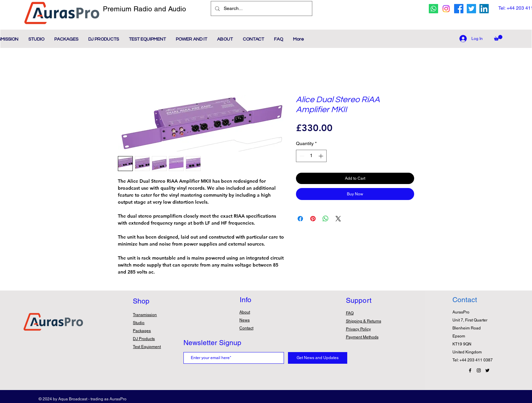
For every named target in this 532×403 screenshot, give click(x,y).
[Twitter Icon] (487, 370)
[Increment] (321, 156)
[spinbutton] (311, 156)
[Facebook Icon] (470, 370)
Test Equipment (147, 346)
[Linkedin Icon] (484, 8)
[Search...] (261, 8)
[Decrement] (301, 156)
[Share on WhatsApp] (326, 219)
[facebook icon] (458, 8)
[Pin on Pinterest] (313, 219)
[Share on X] (338, 219)
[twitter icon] (471, 8)
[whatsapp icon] (433, 8)
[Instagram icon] (446, 8)
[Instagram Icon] (478, 370)
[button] (498, 38)
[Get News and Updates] (317, 358)
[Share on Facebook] (300, 219)
